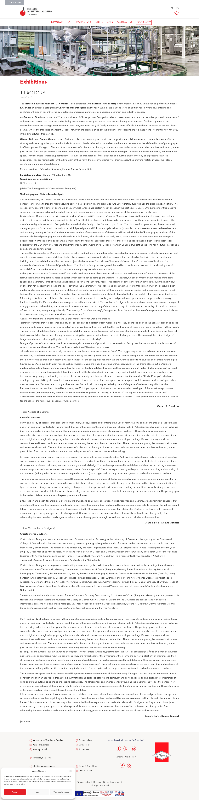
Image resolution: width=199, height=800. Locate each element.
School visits (84, 749)
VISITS (99, 22)
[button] (70, 771)
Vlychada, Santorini (40, 758)
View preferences (61, 792)
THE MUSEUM (55, 22)
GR (172, 8)
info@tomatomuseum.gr (43, 766)
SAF (69, 22)
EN (177, 8)
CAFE (110, 22)
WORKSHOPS (84, 22)
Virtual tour (84, 745)
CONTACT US (125, 22)
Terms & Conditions (88, 766)
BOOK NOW (144, 22)
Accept (15, 792)
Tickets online (85, 740)
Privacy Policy (85, 771)
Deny (38, 792)
